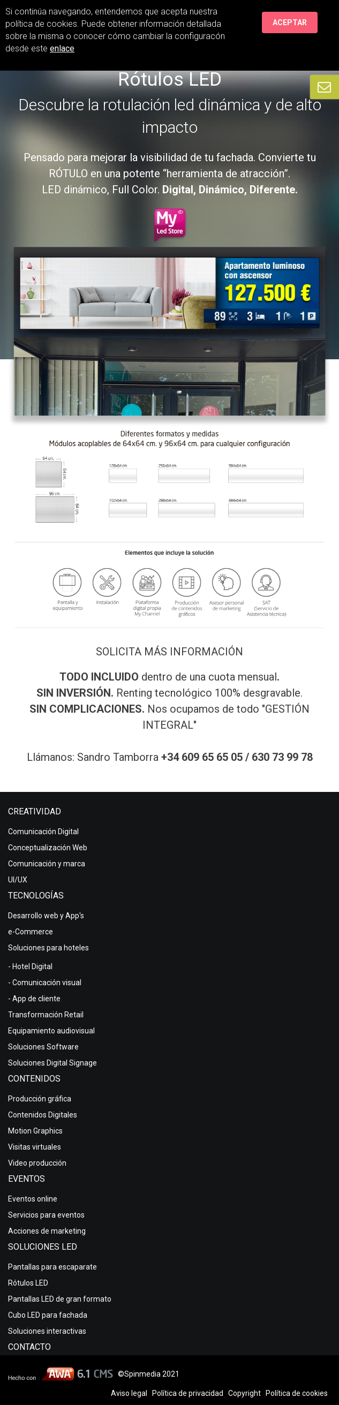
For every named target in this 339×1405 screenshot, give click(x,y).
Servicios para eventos (46, 1215)
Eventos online (32, 1199)
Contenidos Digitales (42, 1115)
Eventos (26, 1179)
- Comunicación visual (44, 982)
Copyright (244, 1393)
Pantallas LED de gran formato (59, 1299)
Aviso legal (129, 1393)
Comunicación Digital (43, 831)
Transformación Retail (46, 1014)
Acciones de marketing (47, 1231)
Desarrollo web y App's (46, 915)
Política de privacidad (187, 1393)
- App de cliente (34, 998)
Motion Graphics (35, 1131)
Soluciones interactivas (47, 1331)
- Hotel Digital (30, 966)
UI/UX (17, 879)
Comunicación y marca (46, 863)
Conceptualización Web (47, 847)
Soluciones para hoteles (48, 947)
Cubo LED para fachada (47, 1315)
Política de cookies (297, 1393)
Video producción (37, 1163)
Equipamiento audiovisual (51, 1030)
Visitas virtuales (34, 1147)
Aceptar (290, 22)
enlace (62, 48)
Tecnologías (36, 895)
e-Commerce (30, 931)
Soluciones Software (43, 1047)
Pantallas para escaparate (52, 1267)
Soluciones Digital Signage (52, 1063)
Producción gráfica (39, 1098)
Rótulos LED (28, 1283)
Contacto (29, 1347)
